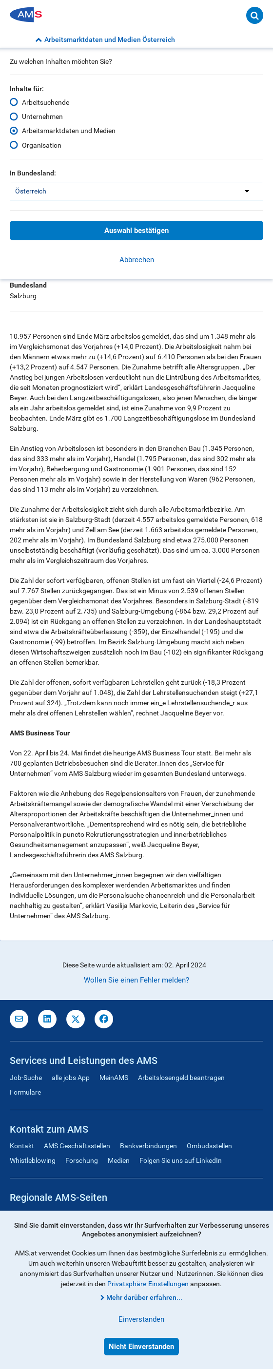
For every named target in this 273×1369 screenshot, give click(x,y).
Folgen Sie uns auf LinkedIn (180, 1160)
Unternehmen (42, 116)
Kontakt (22, 1146)
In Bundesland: (33, 173)
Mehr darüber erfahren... (144, 1297)
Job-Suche (26, 1077)
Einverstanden (141, 1319)
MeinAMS (113, 1077)
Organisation (41, 145)
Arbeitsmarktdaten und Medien (69, 131)
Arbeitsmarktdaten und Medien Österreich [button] (105, 39)
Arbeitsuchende (45, 102)
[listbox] (136, 191)
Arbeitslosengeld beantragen (181, 1077)
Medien (119, 1160)
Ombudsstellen (209, 1146)
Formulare (25, 1092)
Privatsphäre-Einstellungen (148, 1284)
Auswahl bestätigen (136, 230)
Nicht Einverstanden (141, 1346)
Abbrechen (136, 259)
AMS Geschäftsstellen (77, 1146)
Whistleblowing (33, 1160)
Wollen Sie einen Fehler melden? (136, 980)
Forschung (81, 1160)
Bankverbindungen (148, 1146)
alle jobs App (71, 1077)
